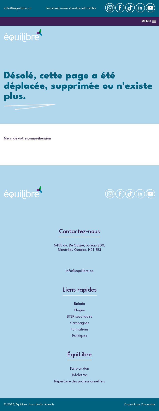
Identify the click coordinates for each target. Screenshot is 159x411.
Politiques (79, 336)
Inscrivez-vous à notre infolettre (71, 8)
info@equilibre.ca (17, 8)
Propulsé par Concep (139, 404)
